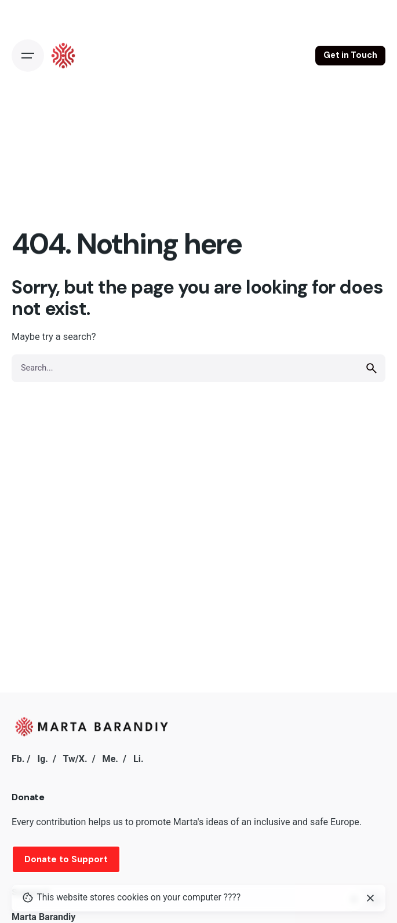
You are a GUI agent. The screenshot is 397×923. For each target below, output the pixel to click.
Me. (110, 758)
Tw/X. (75, 758)
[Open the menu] (28, 55)
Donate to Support (66, 859)
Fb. (18, 758)
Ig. (42, 758)
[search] (371, 368)
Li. (138, 758)
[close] (370, 898)
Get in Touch (350, 55)
